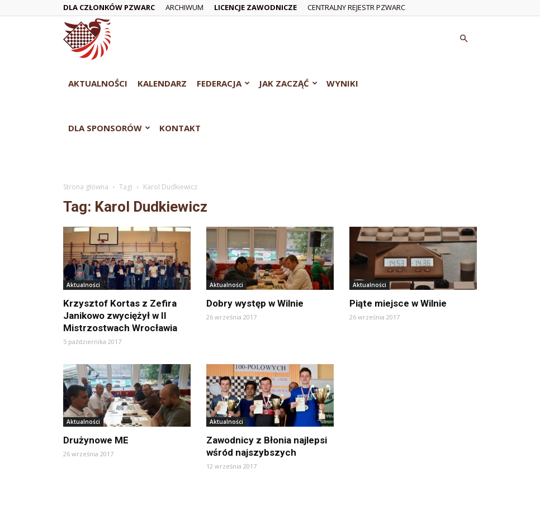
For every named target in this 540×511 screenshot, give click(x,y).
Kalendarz (162, 83)
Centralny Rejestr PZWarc (356, 7)
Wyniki (342, 83)
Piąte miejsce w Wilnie (398, 303)
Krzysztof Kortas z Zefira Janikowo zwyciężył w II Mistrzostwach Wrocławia (120, 315)
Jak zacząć (288, 83)
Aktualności (97, 83)
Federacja (223, 83)
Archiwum (184, 7)
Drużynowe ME (96, 440)
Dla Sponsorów (109, 127)
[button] (463, 39)
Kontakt (180, 127)
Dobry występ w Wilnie (255, 303)
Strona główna (85, 187)
